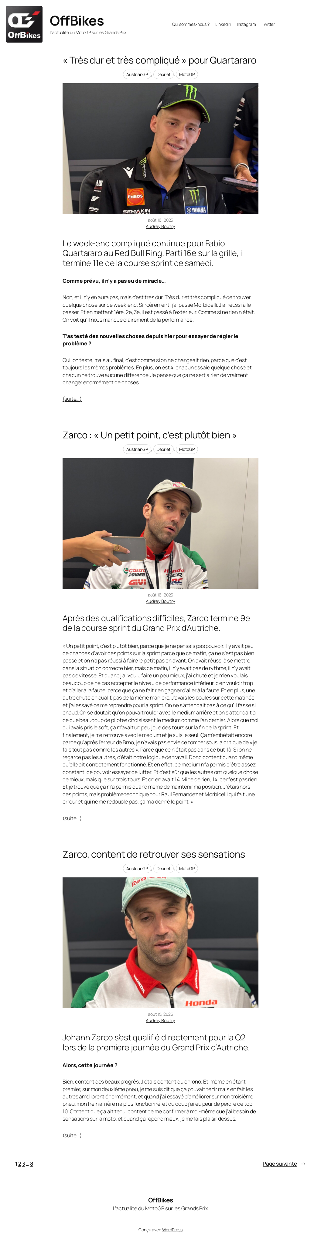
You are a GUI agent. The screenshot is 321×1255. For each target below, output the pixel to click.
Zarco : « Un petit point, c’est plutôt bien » (150, 435)
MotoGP (187, 74)
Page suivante (284, 1163)
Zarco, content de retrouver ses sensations (154, 854)
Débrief (163, 74)
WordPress (172, 1230)
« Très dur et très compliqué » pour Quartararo (159, 60)
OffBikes (77, 20)
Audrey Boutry (160, 226)
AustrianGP (137, 74)
